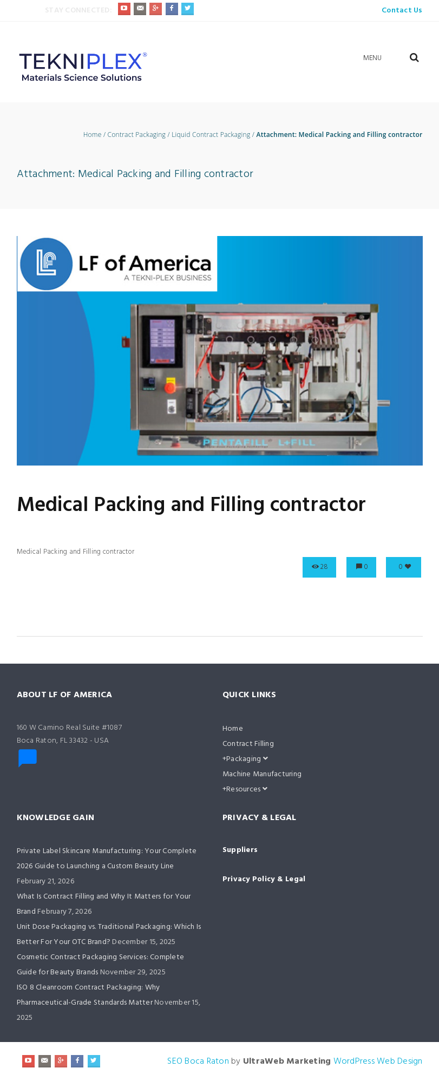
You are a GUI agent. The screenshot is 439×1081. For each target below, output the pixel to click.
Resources (246, 789)
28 (324, 567)
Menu (372, 58)
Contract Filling (248, 744)
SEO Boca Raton (198, 1061)
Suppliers (240, 850)
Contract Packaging (137, 135)
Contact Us (402, 10)
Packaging (247, 759)
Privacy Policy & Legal (264, 879)
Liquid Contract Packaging (211, 135)
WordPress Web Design (378, 1061)
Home (92, 135)
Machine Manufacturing (262, 774)
